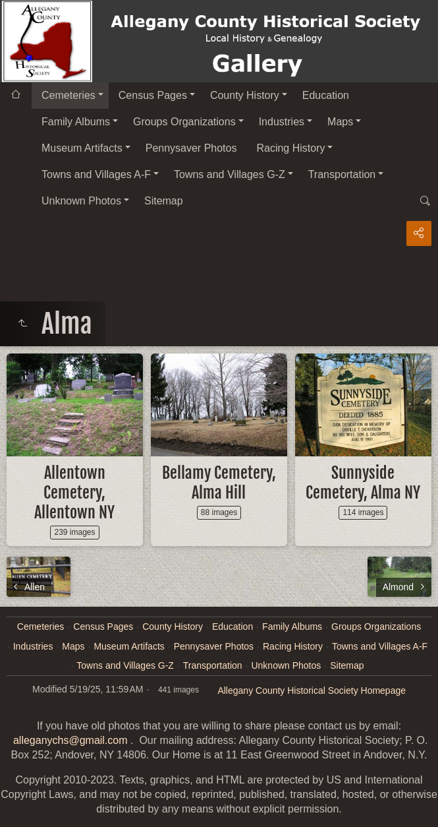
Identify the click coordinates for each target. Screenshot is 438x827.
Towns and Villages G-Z (229, 174)
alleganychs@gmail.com (70, 740)
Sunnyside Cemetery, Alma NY (363, 483)
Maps (340, 121)
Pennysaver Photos (191, 148)
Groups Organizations (184, 121)
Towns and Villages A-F (96, 174)
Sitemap (163, 200)
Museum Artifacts (82, 148)
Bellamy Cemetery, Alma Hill (219, 483)
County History (244, 95)
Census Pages (153, 95)
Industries (281, 121)
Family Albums (75, 121)
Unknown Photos (81, 200)
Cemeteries (68, 95)
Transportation (342, 174)
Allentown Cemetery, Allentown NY (74, 492)
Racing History (290, 148)
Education (325, 95)
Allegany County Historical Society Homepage (311, 690)
